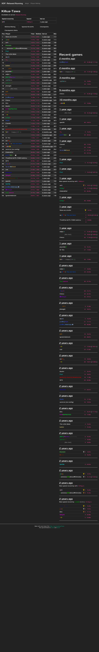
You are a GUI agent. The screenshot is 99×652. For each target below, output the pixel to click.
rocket (52, 527)
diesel (58, 527)
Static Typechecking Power (57, 526)
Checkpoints (44, 27)
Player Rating (35, 3)
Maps (27, 3)
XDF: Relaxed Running (12, 3)
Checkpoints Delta (11, 30)
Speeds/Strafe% (28, 27)
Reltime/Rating (10, 27)
